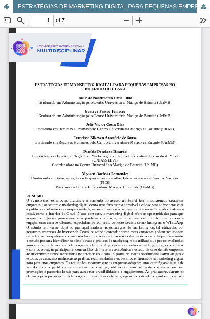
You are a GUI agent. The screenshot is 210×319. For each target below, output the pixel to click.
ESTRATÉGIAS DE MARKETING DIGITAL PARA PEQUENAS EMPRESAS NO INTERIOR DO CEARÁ (114, 6)
